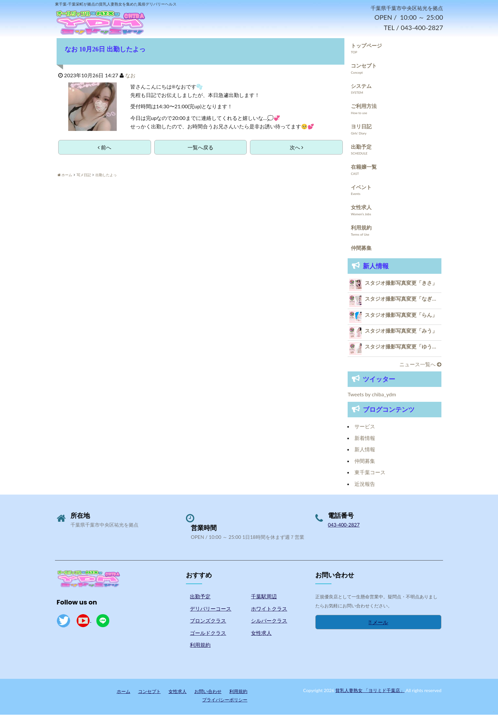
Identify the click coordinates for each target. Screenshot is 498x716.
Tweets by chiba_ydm (372, 396)
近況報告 (364, 485)
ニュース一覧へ (420, 365)
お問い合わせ (208, 692)
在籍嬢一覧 (364, 168)
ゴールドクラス (208, 634)
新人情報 (364, 450)
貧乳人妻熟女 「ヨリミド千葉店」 (370, 691)
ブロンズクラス (208, 622)
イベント (361, 188)
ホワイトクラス (269, 610)
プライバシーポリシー (224, 701)
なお (130, 76)
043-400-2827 (344, 526)
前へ (104, 148)
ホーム (123, 692)
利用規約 (361, 229)
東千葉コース (369, 474)
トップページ (366, 47)
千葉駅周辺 (264, 597)
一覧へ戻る (200, 148)
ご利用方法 (364, 107)
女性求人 (361, 209)
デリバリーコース (210, 610)
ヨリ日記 (361, 127)
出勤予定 (361, 148)
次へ (296, 148)
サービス (364, 427)
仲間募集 (361, 249)
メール (378, 623)
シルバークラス (269, 622)
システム (361, 87)
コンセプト (364, 67)
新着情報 (364, 439)
